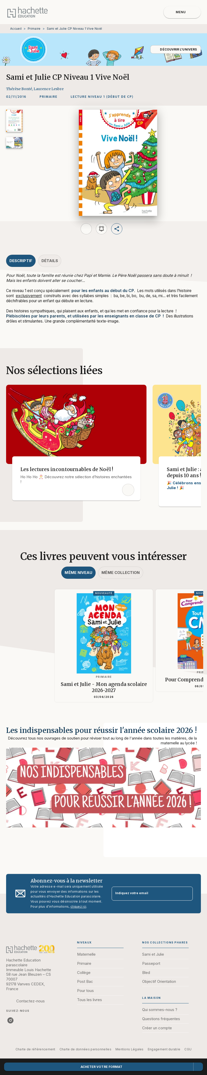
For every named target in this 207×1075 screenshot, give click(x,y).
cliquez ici (78, 906)
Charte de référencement (35, 1049)
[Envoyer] (187, 894)
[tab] (21, 261)
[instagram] (10, 1020)
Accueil (16, 28)
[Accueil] (27, 12)
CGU (187, 1049)
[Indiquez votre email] (146, 894)
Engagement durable (164, 1049)
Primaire (34, 28)
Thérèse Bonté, (20, 89)
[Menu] (182, 12)
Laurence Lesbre (49, 89)
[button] (175, 49)
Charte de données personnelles (85, 1049)
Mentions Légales (129, 1049)
